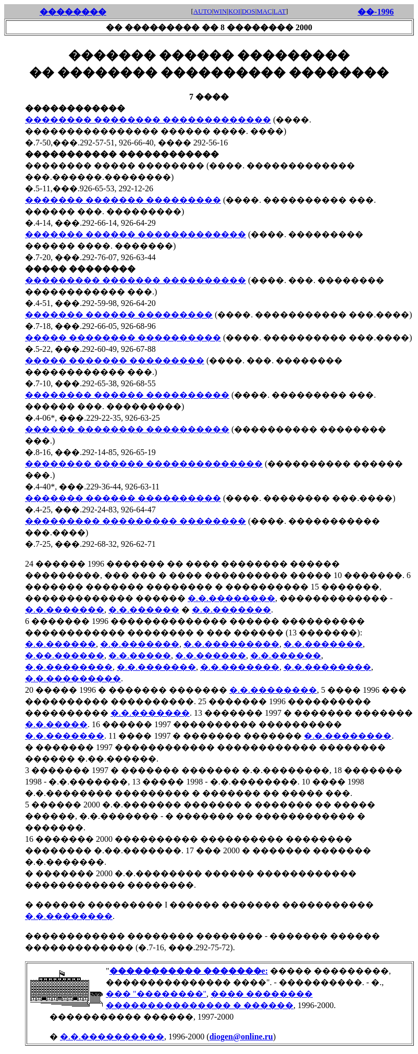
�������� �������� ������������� (148, 119)
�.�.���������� (112, 1036)
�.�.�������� (231, 598)
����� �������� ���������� (123, 337)
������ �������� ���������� (127, 429)
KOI (234, 11)
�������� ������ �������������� (144, 463)
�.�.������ (143, 609)
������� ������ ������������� (135, 234)
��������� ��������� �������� (135, 521)
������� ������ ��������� (119, 314)
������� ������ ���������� (123, 498)
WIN (220, 11)
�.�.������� (64, 609)
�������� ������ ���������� (127, 394)
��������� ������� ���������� (135, 280)
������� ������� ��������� (123, 199)
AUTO (202, 11)
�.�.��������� (231, 644)
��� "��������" (156, 993)
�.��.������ (64, 655)
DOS (248, 11)
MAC (264, 11)
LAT (280, 11)
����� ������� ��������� (114, 360)
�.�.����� (139, 655)
